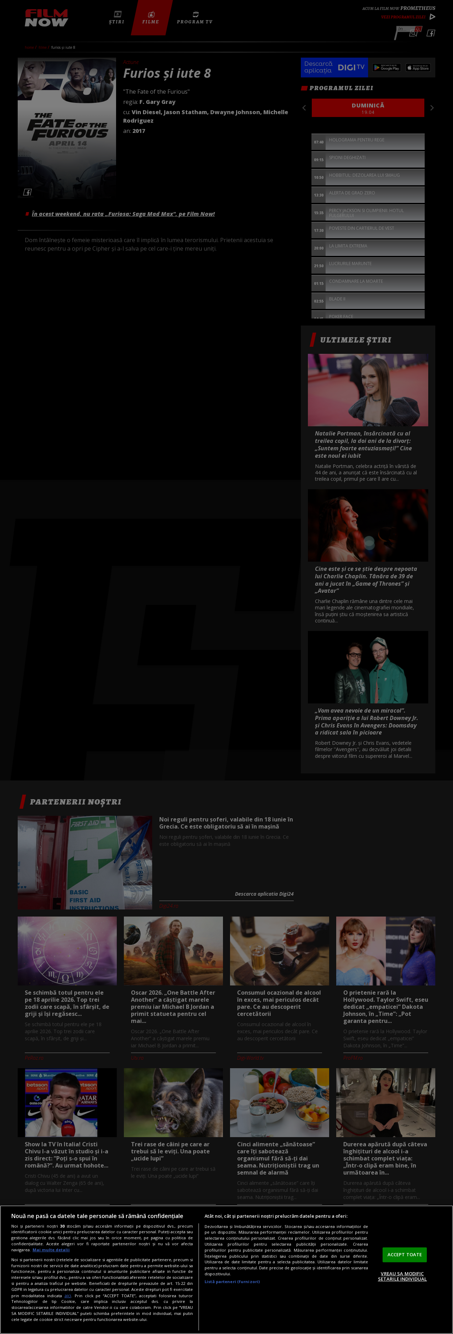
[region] (226, 1269)
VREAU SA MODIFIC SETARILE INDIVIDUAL (402, 1276)
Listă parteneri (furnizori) (232, 1281)
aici (67, 1296)
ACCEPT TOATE (405, 1254)
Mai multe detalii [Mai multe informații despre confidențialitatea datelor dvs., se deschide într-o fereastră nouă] (51, 1249)
